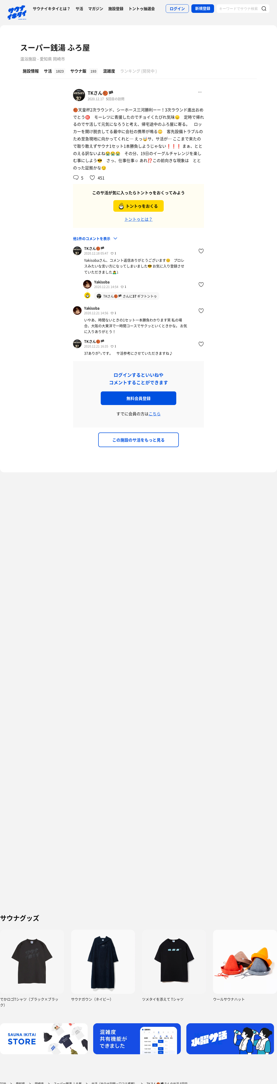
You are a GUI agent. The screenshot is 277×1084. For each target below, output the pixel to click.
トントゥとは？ (138, 219)
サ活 (79, 8)
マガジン (95, 8)
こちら (155, 414)
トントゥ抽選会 (141, 8)
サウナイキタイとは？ (52, 8)
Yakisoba (102, 281)
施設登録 (115, 8)
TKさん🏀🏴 (101, 92)
